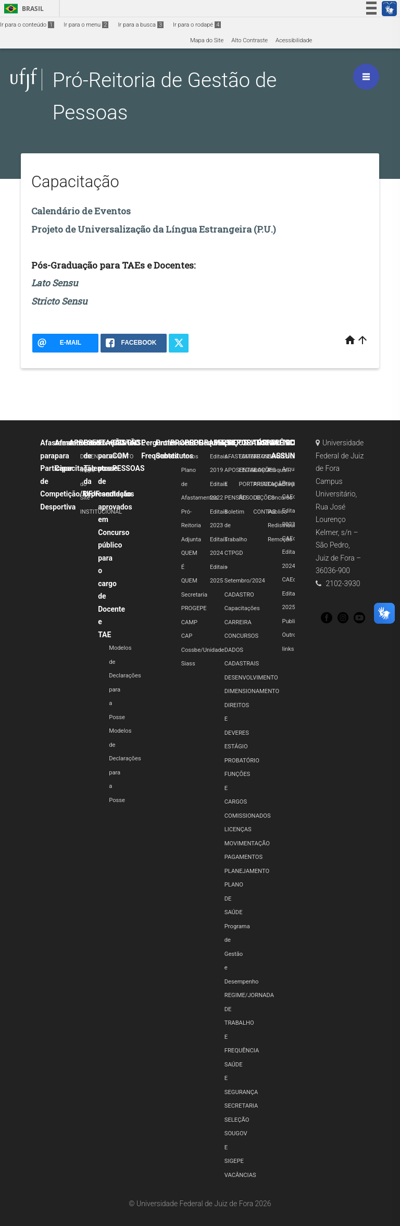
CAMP (189, 622)
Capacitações (242, 608)
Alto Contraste (249, 40)
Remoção (280, 539)
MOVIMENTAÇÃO (247, 843)
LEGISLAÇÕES (257, 470)
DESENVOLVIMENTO (251, 677)
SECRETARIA (241, 1105)
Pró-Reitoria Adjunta (191, 525)
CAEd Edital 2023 (289, 510)
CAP (187, 636)
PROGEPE (194, 608)
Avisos (189, 456)
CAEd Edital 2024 (289, 552)
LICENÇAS (238, 829)
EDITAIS (249, 456)
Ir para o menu (86, 24)
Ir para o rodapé (197, 24)
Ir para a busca (141, 24)
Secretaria (194, 594)
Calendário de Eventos (81, 211)
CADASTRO (239, 594)
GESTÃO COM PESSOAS (129, 455)
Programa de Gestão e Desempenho (241, 954)
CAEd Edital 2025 (289, 593)
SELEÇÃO (236, 1119)
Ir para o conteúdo (27, 24)
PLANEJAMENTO (246, 871)
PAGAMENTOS (243, 857)
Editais (268, 443)
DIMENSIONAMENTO (251, 691)
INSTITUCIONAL (101, 511)
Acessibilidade (294, 40)
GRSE (136, 443)
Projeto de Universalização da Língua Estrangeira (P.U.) (153, 229)
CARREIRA (238, 622)
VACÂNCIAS (240, 1175)
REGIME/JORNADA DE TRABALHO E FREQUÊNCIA (249, 1023)
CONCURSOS (241, 636)
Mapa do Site (206, 40)
